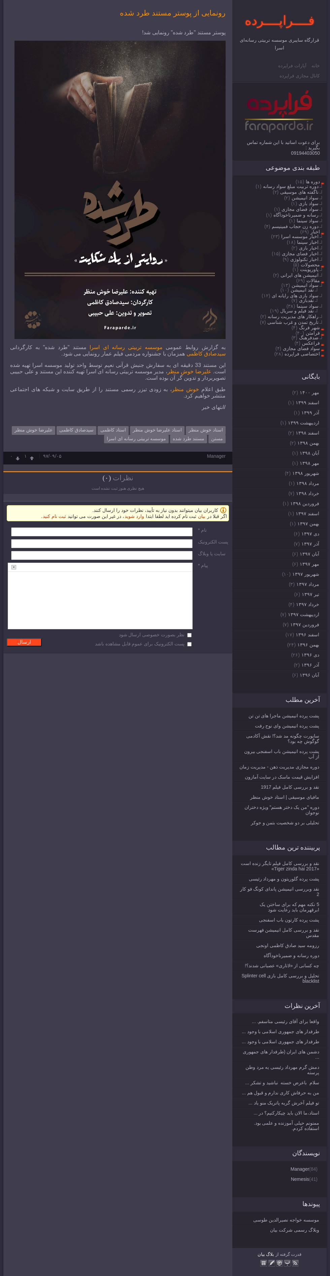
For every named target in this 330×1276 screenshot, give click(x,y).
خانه (315, 65)
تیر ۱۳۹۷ (310, 594)
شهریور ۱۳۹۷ (305, 574)
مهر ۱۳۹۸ (309, 463)
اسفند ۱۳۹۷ (307, 513)
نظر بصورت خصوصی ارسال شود (152, 634)
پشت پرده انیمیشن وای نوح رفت (287, 725)
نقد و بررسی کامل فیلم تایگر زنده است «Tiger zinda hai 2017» (280, 866)
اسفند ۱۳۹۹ (307, 402)
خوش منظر (185, 389)
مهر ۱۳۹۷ (309, 564)
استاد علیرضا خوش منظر (157, 430)
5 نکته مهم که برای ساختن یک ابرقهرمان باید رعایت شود (289, 907)
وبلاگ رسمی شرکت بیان (294, 1230)
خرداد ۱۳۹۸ (307, 493)
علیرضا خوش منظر (189, 371)
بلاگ (270, 1254)
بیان (261, 1254)
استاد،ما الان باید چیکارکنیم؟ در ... (286, 1113)
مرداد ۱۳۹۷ (307, 584)
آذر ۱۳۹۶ (310, 665)
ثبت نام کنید (54, 516)
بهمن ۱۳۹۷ (308, 523)
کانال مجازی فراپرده (299, 75)
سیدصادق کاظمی (206, 353)
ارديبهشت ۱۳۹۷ (303, 614)
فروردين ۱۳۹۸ (304, 503)
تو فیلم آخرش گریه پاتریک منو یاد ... (284, 1102)
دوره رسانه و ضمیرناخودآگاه (291, 955)
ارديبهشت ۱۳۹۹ (303, 422)
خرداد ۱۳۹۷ (307, 604)
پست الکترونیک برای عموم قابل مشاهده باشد (140, 643)
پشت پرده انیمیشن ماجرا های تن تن (284, 715)
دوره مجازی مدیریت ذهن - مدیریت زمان (279, 767)
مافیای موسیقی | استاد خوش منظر (284, 797)
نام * (202, 530)
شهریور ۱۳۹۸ (305, 473)
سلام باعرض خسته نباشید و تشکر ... (282, 1082)
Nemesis (300, 1179)
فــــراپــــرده (280, 20)
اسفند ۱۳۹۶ (307, 634)
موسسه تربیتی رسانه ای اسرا (126, 347)
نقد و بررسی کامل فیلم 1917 (290, 787)
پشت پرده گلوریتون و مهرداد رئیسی (284, 878)
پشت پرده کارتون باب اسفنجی (289, 920)
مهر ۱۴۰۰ (309, 392)
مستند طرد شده (188, 438)
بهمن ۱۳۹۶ (308, 644)
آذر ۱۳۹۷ (310, 544)
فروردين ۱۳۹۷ (304, 624)
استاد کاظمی (113, 430)
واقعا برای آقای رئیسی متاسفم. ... (285, 1021)
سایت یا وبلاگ (212, 553)
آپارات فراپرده (292, 65)
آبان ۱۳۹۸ (309, 453)
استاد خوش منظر (206, 430)
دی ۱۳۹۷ (310, 533)
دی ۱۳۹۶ (310, 655)
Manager (300, 1169)
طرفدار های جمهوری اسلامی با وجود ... (280, 1031)
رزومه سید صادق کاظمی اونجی (287, 945)
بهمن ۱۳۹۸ (308, 443)
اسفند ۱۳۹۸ (307, 433)
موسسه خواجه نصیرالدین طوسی (286, 1220)
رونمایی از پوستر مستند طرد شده (173, 13)
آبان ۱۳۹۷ (309, 554)
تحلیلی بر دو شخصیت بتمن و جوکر (285, 822)
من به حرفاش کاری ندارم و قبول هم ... (280, 1092)
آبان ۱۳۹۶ (309, 675)
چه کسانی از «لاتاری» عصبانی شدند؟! (282, 965)
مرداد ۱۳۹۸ (307, 483)
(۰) (106, 478)
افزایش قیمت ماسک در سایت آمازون (282, 777)
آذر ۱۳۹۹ (310, 412)
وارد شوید (134, 516)
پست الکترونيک (213, 542)
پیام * (203, 565)
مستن (217, 438)
